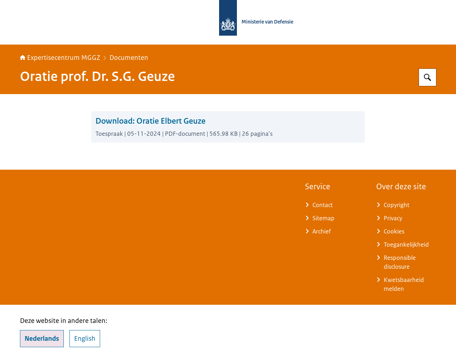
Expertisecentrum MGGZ (60, 57)
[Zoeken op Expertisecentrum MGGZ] (427, 77)
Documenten (128, 57)
